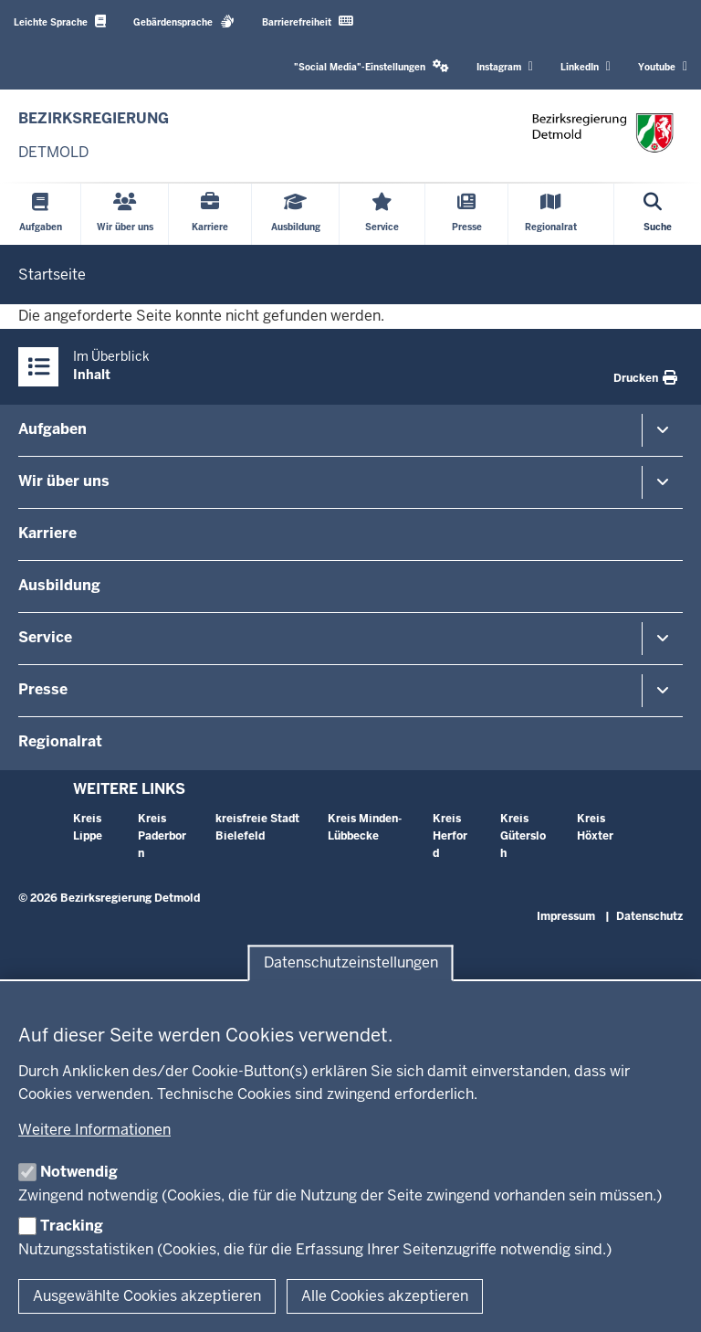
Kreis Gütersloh (523, 836)
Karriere (47, 533)
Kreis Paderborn (162, 836)
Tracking (71, 1225)
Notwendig (79, 1171)
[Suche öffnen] (657, 214)
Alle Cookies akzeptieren (384, 1296)
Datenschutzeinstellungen (351, 963)
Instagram (504, 66)
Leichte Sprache (60, 21)
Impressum (566, 916)
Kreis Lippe (87, 827)
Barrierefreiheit (307, 21)
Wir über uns (64, 481)
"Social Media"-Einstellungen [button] (371, 66)
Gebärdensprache (184, 21)
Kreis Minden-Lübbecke (365, 827)
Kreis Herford (450, 836)
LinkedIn (585, 66)
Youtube (662, 66)
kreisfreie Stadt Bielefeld (257, 827)
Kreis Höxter (595, 827)
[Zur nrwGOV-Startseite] (93, 136)
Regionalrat (60, 741)
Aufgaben (52, 429)
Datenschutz (649, 916)
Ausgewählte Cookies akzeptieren (147, 1296)
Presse (43, 689)
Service (45, 637)
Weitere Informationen (94, 1129)
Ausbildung (59, 585)
